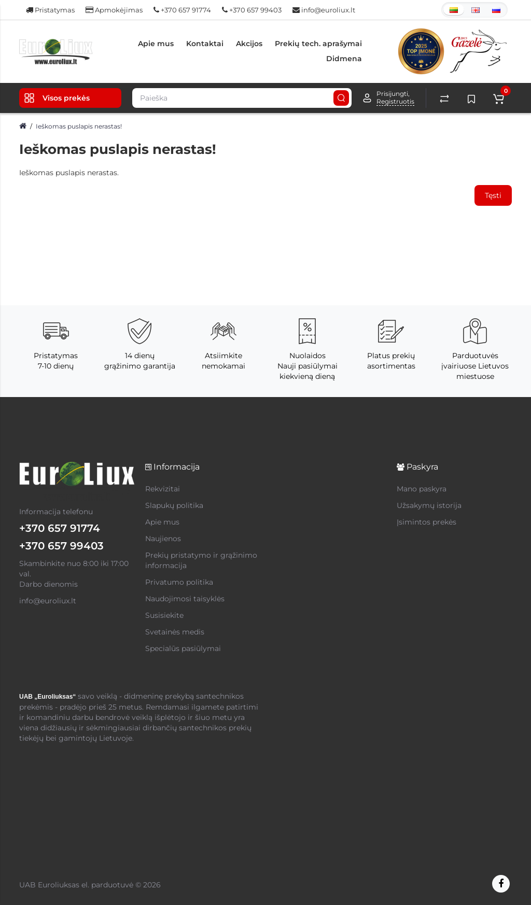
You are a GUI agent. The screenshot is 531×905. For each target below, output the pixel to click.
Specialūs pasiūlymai (183, 648)
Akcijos (249, 43)
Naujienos (163, 538)
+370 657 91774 (182, 10)
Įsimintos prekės (426, 522)
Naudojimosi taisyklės (185, 598)
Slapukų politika (174, 505)
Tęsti (493, 195)
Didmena (344, 58)
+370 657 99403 (252, 10)
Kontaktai (204, 43)
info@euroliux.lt (323, 10)
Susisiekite (164, 615)
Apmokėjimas (114, 10)
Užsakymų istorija (429, 505)
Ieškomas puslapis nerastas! (79, 126)
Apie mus (156, 43)
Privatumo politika (179, 582)
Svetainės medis (174, 632)
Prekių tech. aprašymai (318, 43)
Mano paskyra (421, 488)
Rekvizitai (162, 488)
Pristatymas (50, 10)
